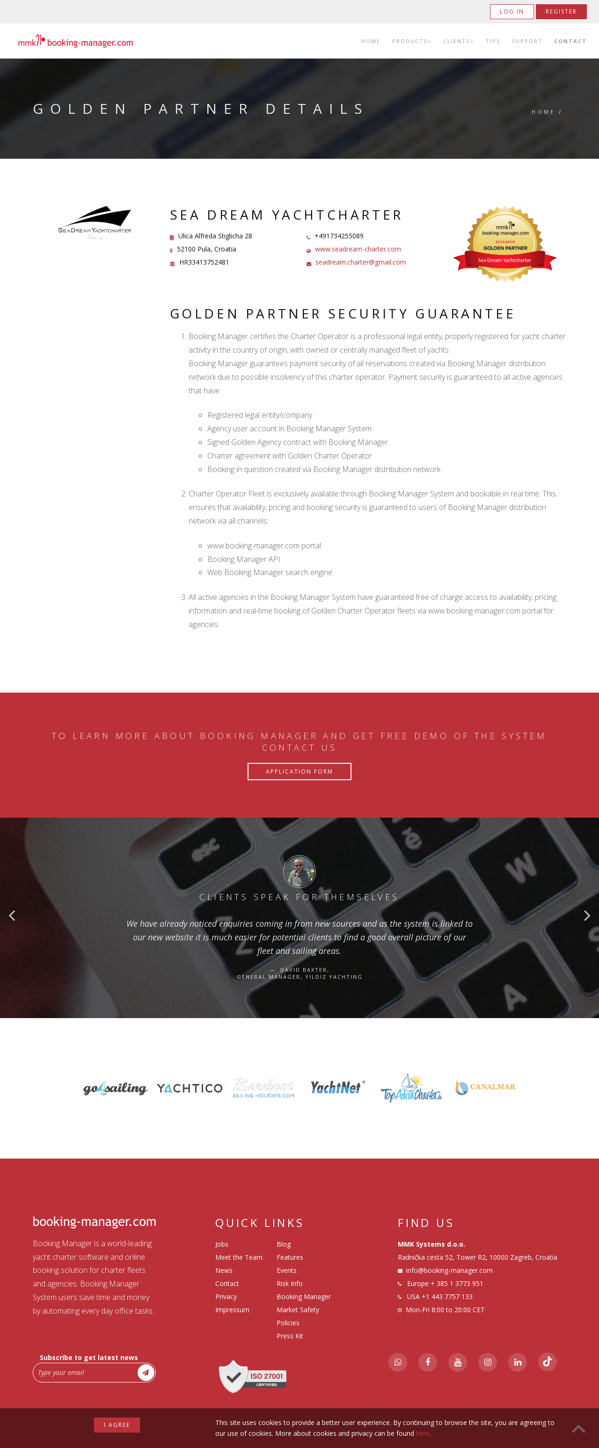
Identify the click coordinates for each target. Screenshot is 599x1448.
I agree (117, 1425)
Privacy (226, 1296)
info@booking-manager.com (449, 1270)
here (423, 1433)
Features (290, 1257)
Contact (570, 40)
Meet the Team (239, 1257)
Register (561, 11)
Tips (493, 40)
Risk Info (290, 1283)
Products (411, 40)
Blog (284, 1244)
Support (527, 40)
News (224, 1270)
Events (287, 1270)
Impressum (232, 1309)
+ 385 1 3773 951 (457, 1283)
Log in (512, 11)
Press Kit (290, 1335)
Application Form (299, 772)
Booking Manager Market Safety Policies (304, 1309)
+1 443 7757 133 (447, 1296)
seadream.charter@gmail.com (360, 262)
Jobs (221, 1244)
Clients (458, 40)
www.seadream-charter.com (358, 248)
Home (370, 40)
